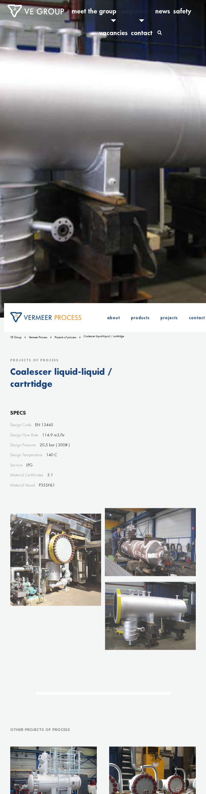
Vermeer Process (38, 337)
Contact (180, 11)
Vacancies (163, 11)
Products (140, 317)
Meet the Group (92, 11)
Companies (116, 11)
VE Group (15, 337)
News (135, 11)
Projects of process (65, 337)
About (113, 317)
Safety (147, 11)
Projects (169, 317)
